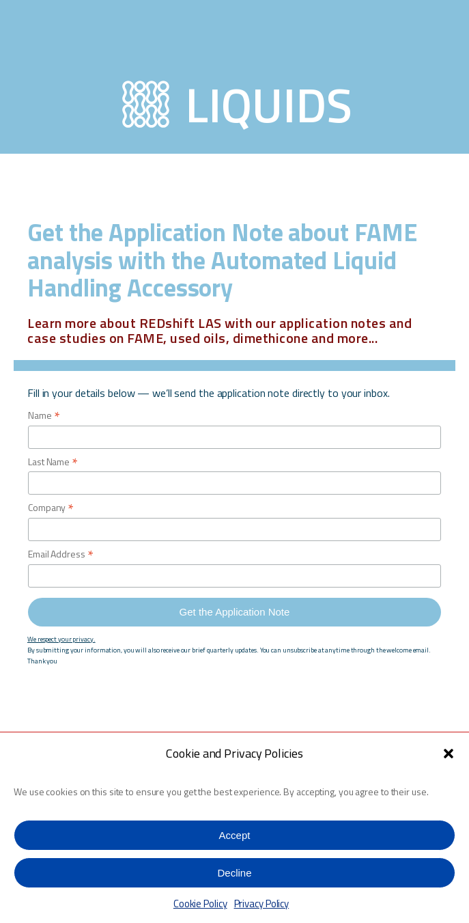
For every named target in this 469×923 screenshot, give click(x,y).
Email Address (61, 554)
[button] (448, 753)
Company (51, 508)
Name (43, 416)
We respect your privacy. (61, 639)
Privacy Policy (261, 903)
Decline (234, 873)
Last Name (53, 462)
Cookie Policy (200, 903)
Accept (235, 835)
